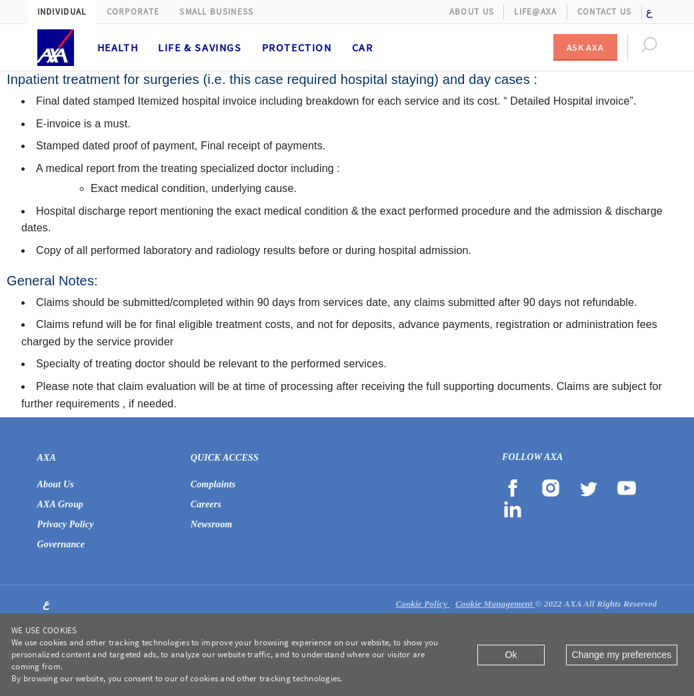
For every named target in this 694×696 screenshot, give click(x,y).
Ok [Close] (511, 654)
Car (362, 47)
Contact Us (604, 11)
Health (118, 47)
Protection (297, 47)
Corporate (133, 11)
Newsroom (212, 524)
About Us (471, 11)
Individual (62, 11)
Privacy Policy (65, 524)
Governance (61, 544)
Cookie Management (495, 604)
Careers (206, 504)
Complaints (213, 484)
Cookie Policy (423, 604)
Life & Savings (199, 47)
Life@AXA (535, 11)
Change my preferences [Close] (621, 654)
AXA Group (60, 504)
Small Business (216, 11)
